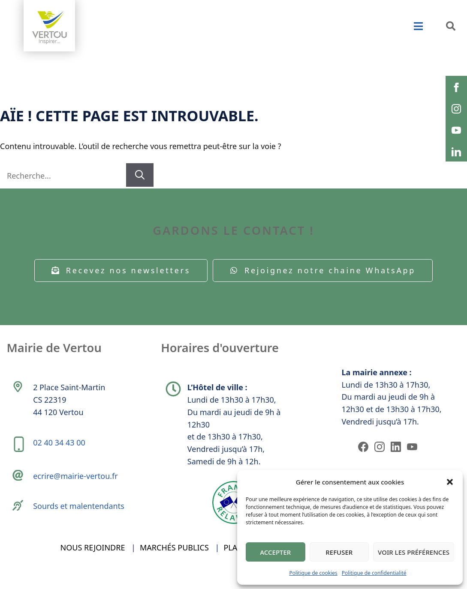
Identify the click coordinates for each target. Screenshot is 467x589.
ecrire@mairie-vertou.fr (76, 484)
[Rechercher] (140, 175)
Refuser (339, 552)
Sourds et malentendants (80, 517)
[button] (450, 482)
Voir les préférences (413, 552)
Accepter (275, 552)
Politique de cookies (313, 573)
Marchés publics (174, 562)
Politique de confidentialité (374, 573)
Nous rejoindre (92, 562)
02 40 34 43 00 (60, 448)
